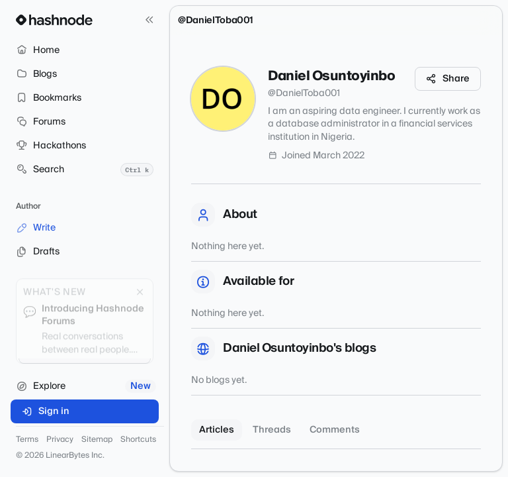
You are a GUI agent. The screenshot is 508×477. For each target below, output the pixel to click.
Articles (216, 430)
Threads (272, 430)
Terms (27, 440)
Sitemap (96, 440)
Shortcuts (138, 440)
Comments (335, 430)
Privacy (59, 440)
